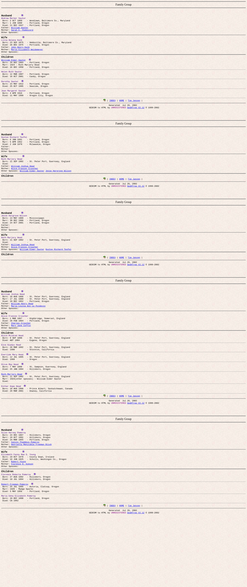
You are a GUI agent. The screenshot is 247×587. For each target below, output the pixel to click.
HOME (121, 113)
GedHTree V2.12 (135, 121)
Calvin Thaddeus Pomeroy (25, 493)
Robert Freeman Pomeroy (14, 541)
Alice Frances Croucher (24, 189)
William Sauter (19, 30)
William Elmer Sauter (13, 67)
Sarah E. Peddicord (22, 33)
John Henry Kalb (20, 53)
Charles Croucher (21, 361)
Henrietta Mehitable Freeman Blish (31, 496)
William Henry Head (22, 338)
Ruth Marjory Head (11, 419)
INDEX (112, 113)
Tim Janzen (134, 113)
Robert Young (18, 516)
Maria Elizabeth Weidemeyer (27, 56)
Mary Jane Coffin (21, 364)
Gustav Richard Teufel (58, 279)
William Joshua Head (22, 186)
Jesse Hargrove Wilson (58, 192)
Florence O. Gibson (22, 519)
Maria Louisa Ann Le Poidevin (28, 341)
